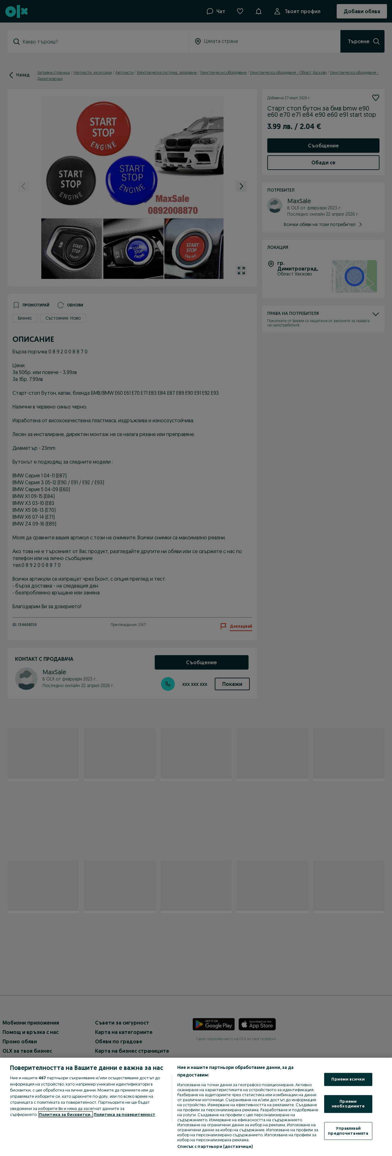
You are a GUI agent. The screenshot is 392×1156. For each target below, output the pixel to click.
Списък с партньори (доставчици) (215, 1146)
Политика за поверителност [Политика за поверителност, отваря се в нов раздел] (124, 1114)
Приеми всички (348, 1079)
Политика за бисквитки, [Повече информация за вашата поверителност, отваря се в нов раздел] (65, 1114)
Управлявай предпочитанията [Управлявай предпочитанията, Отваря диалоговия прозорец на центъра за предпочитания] (348, 1131)
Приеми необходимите (348, 1104)
